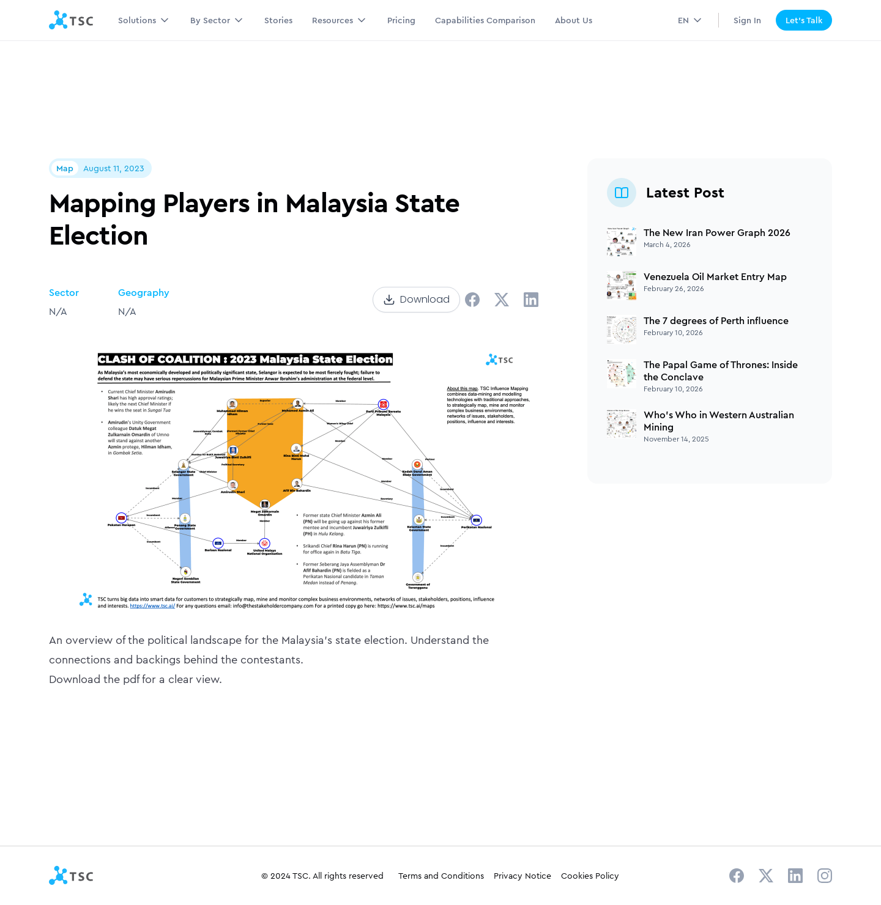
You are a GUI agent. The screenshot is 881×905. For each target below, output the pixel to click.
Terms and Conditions (441, 876)
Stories (278, 20)
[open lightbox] (293, 474)
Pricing (401, 20)
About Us (573, 20)
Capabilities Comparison (485, 20)
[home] (71, 20)
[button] (144, 20)
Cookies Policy (590, 876)
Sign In (747, 20)
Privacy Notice (522, 876)
